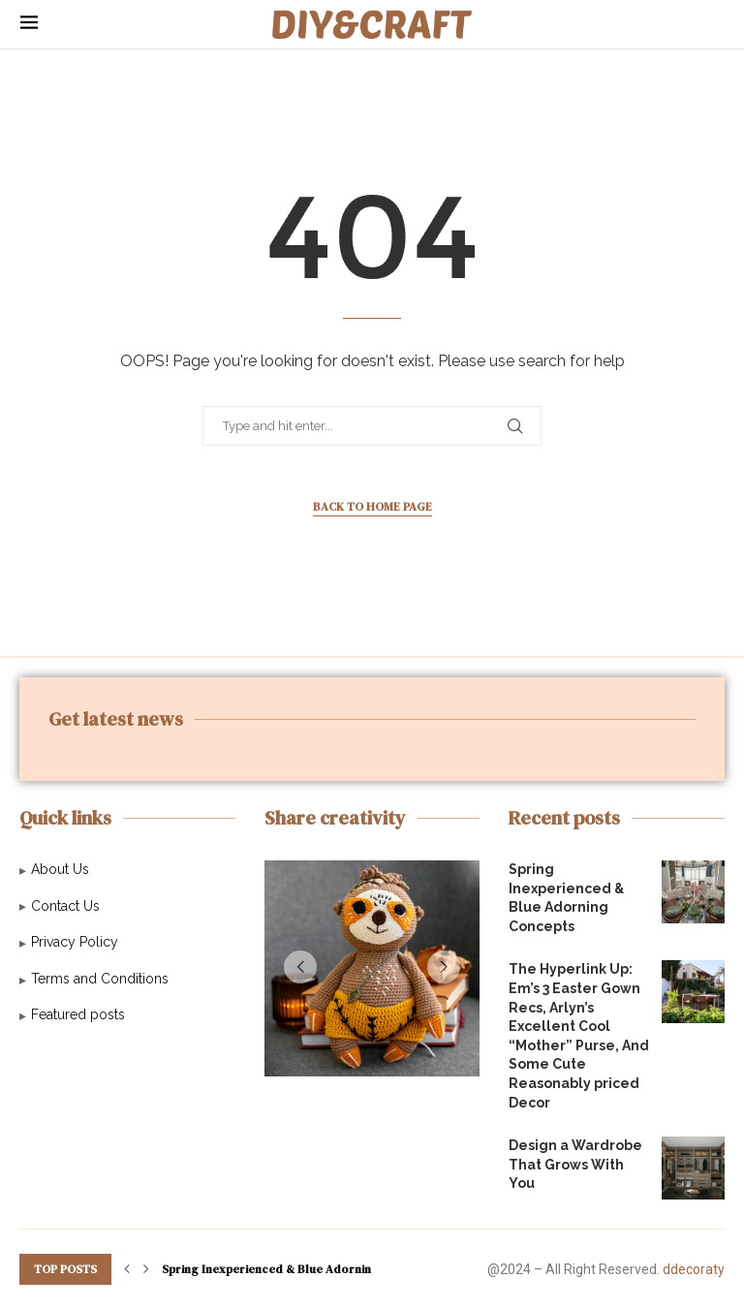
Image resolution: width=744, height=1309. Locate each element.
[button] (300, 967)
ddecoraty (694, 1269)
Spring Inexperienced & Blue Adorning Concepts (298, 1269)
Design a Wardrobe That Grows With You (575, 1164)
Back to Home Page (372, 506)
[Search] (714, 24)
